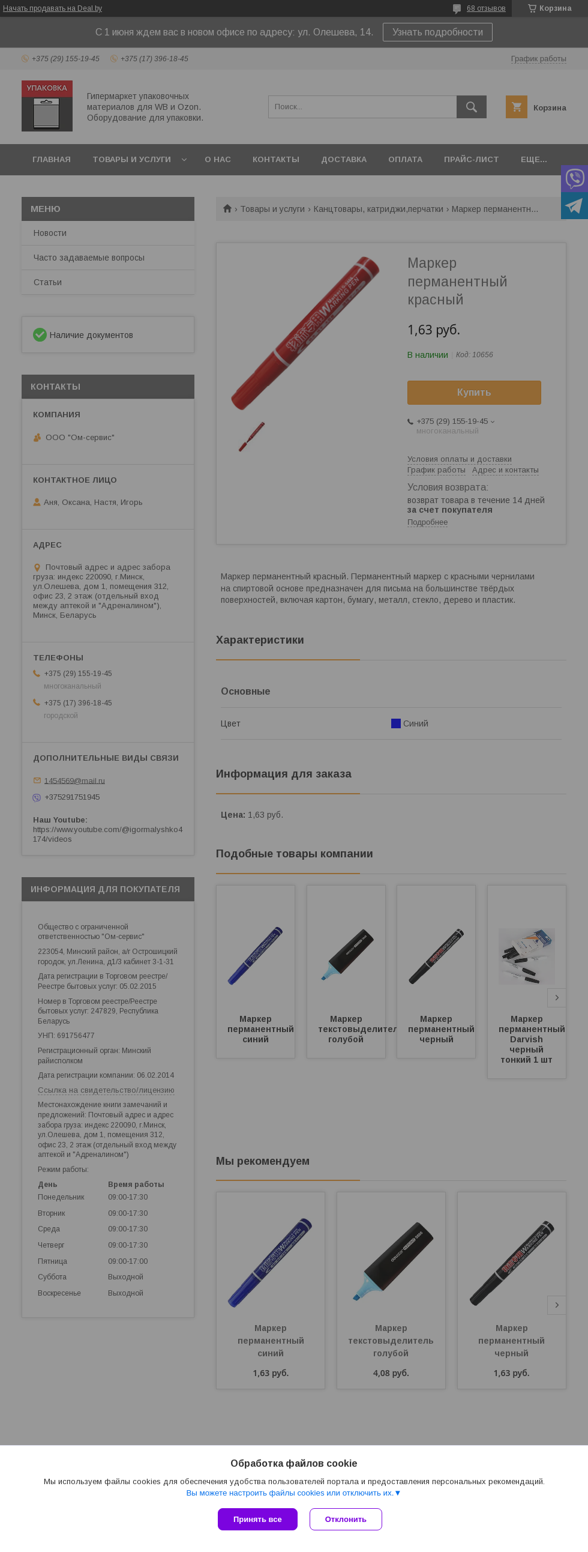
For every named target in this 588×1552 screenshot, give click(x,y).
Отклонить (346, 1519)
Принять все (257, 1519)
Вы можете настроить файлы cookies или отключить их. (290, 1492)
